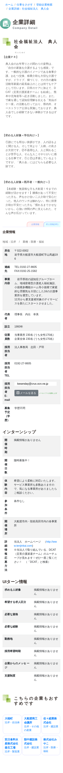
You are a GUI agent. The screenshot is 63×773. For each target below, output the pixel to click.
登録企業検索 (44, 4)
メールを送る (26, 392)
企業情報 (35, 224)
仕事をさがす (25, 4)
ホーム (9, 4)
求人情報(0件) (52, 224)
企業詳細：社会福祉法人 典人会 (29, 8)
